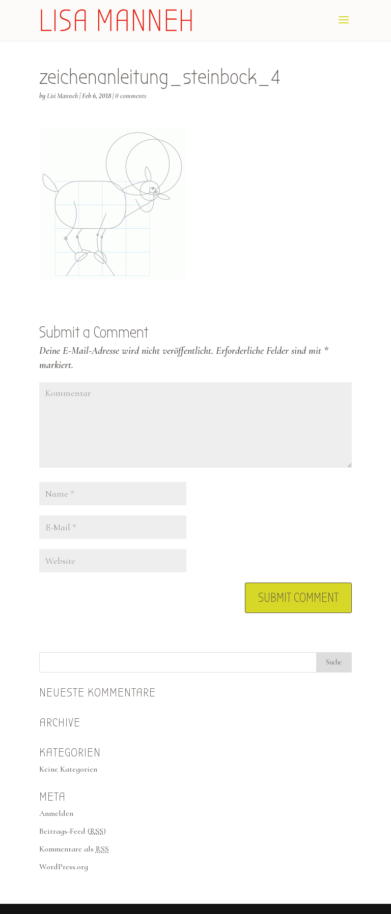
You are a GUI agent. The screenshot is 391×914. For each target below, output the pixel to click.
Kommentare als (74, 849)
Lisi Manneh (62, 96)
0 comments (130, 96)
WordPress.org (63, 867)
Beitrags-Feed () (72, 831)
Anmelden (56, 813)
